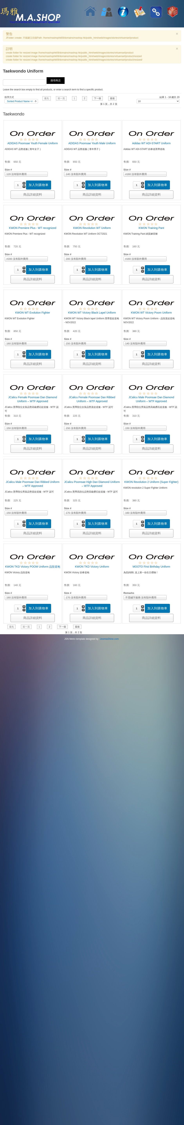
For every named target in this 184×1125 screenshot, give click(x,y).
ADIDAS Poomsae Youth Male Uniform (91, 143)
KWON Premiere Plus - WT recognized (32, 228)
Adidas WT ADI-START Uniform (151, 143)
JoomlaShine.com (109, 639)
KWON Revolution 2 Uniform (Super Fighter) (151, 482)
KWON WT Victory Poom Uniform (151, 312)
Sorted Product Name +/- (20, 101)
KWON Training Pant (151, 228)
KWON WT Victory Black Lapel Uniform (92, 312)
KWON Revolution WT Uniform (92, 228)
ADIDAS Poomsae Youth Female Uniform (32, 143)
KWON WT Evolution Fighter (32, 312)
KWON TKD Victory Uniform (92, 566)
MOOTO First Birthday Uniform (151, 566)
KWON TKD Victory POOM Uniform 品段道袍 (32, 566)
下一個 (97, 98)
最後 (112, 98)
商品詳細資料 (32, 194)
